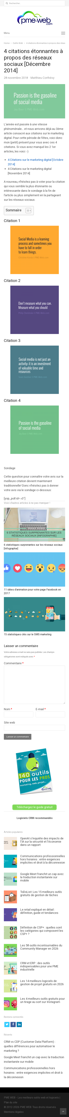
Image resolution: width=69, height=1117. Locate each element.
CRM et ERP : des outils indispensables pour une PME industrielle (39, 966)
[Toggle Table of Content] (26, 210)
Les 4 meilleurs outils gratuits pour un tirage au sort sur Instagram (42, 1000)
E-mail (41, 709)
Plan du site (10, 1102)
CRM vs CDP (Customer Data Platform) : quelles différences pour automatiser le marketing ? (29, 1046)
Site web (9, 722)
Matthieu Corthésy (42, 78)
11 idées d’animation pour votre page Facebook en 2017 (32, 591)
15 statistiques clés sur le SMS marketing (27, 634)
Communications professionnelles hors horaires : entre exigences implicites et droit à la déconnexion (42, 859)
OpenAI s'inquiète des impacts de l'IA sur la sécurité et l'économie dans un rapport (42, 841)
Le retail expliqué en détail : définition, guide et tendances (39, 911)
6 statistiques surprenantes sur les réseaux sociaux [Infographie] (33, 546)
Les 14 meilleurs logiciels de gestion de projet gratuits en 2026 (42, 982)
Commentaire (14, 663)
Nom (8, 709)
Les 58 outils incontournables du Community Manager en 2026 (41, 947)
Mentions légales (14, 1112)
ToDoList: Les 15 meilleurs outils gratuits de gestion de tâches (41, 893)
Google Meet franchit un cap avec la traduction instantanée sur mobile (42, 877)
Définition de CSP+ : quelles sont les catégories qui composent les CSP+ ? (41, 930)
